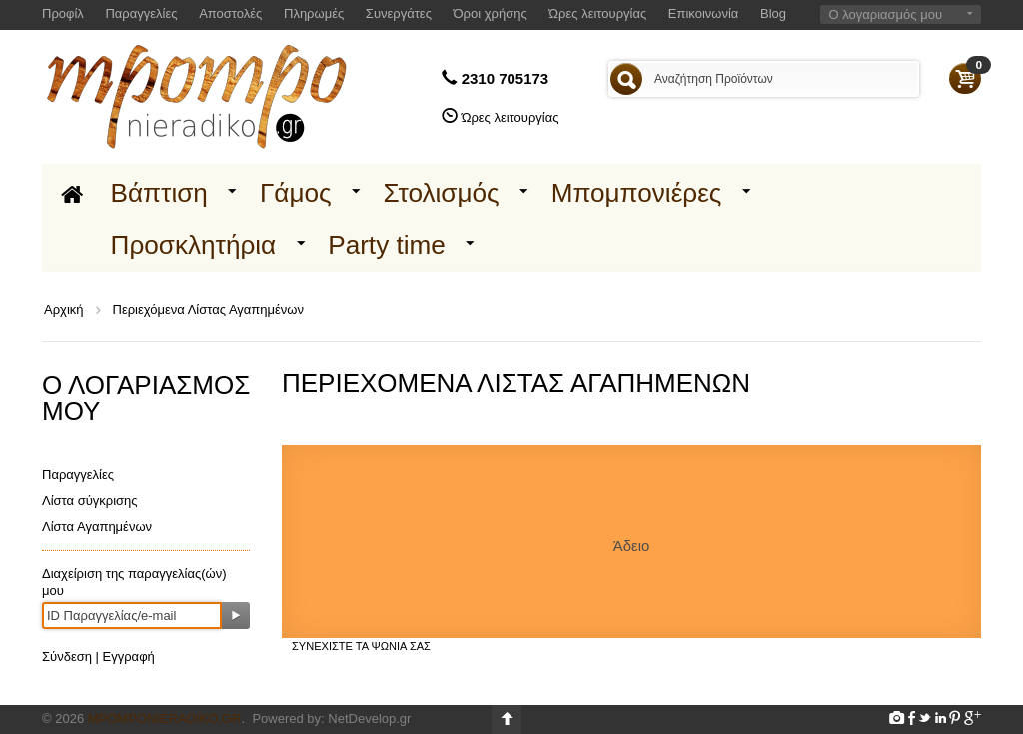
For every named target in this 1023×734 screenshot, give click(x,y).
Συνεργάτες (399, 13)
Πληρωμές (314, 13)
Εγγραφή (129, 656)
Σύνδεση (67, 656)
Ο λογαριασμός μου (885, 14)
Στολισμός (442, 193)
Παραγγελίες (141, 13)
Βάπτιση (159, 193)
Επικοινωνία (703, 13)
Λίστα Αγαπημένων (97, 526)
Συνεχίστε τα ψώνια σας (361, 646)
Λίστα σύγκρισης (90, 500)
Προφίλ (63, 13)
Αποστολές (230, 13)
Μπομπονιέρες (636, 193)
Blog (773, 13)
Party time (387, 245)
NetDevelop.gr (369, 718)
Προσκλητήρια (194, 245)
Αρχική (64, 309)
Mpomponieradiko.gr (165, 718)
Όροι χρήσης (490, 13)
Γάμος (296, 193)
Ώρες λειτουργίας (597, 13)
